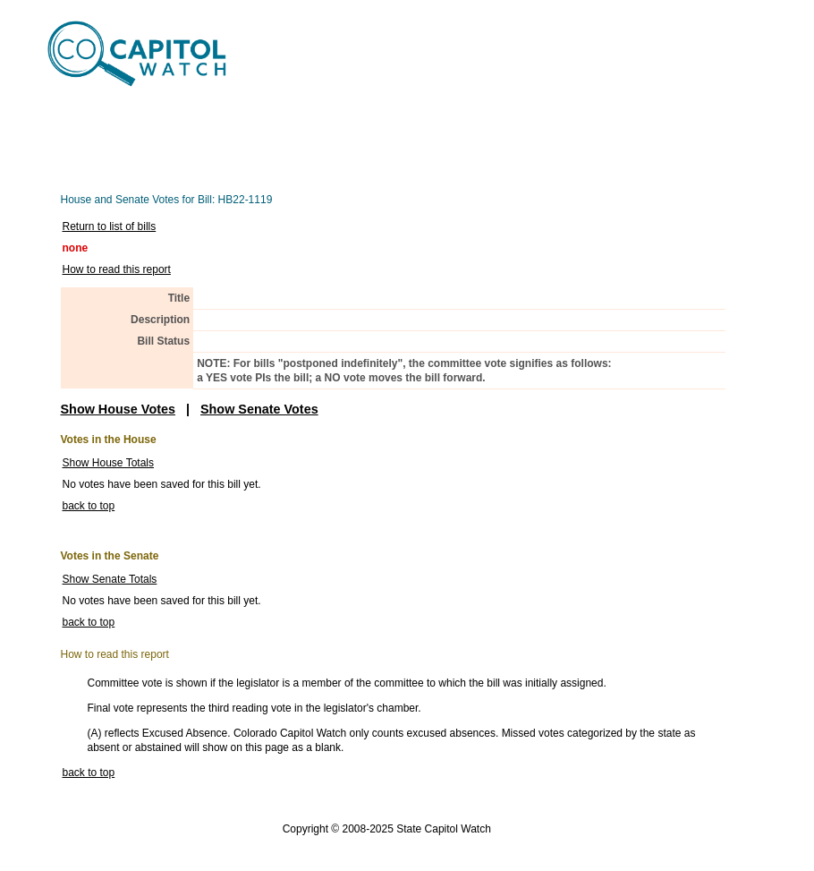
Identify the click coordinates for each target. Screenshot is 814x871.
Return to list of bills (110, 226)
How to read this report (117, 269)
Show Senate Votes (259, 409)
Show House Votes (118, 409)
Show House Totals (109, 463)
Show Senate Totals (110, 579)
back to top (89, 506)
